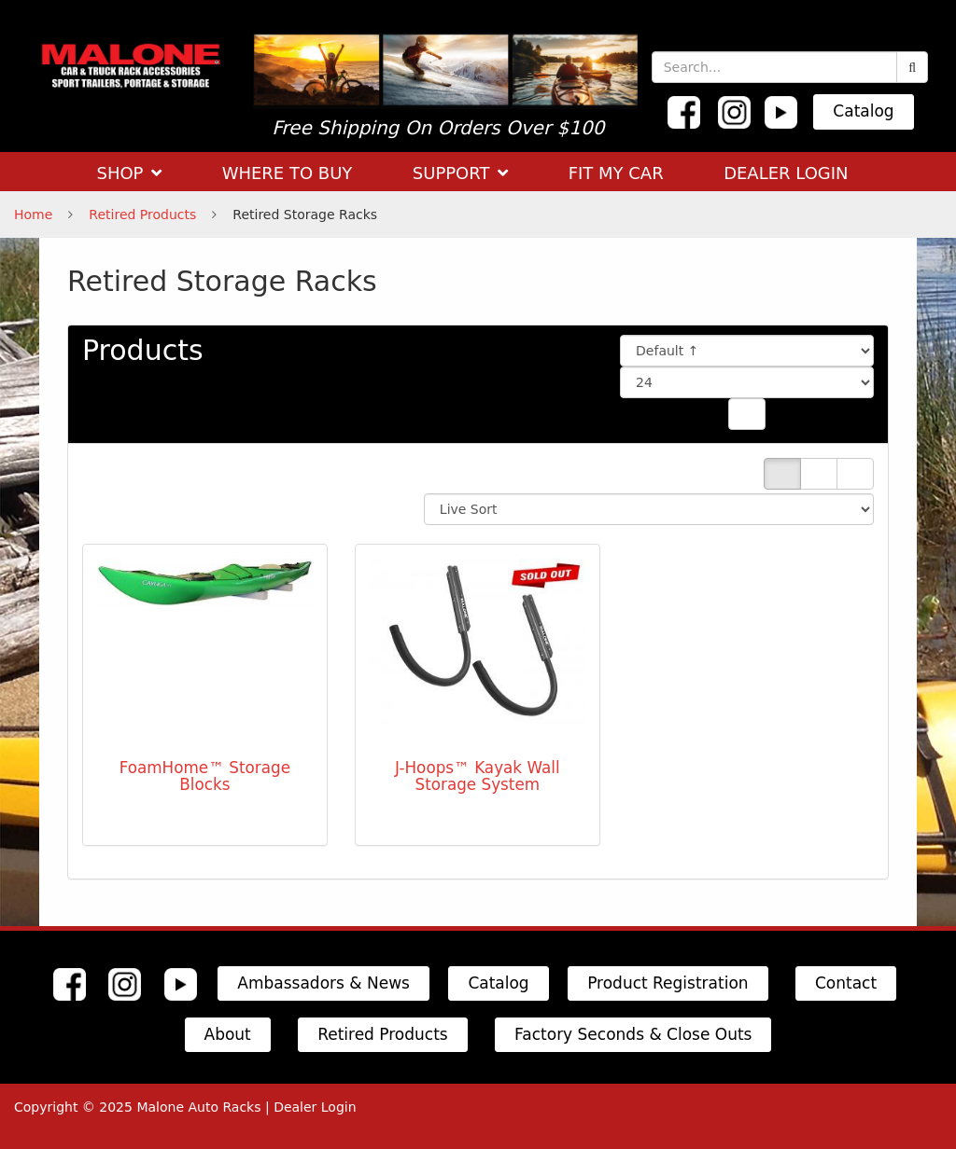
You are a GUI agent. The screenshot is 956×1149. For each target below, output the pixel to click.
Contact (846, 983)
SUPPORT (460, 173)
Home (33, 214)
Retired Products (142, 214)
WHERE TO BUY (287, 173)
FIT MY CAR (616, 173)
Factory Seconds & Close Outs (633, 1034)
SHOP (129, 173)
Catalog (863, 111)
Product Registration (667, 983)
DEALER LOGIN (786, 173)
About (227, 1034)
